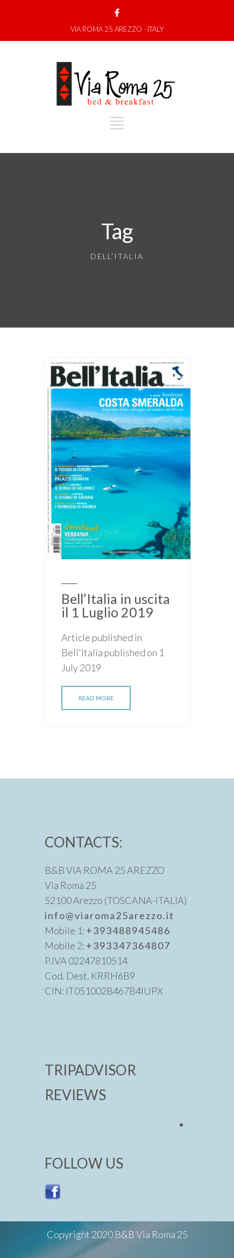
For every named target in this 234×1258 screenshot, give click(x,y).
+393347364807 (128, 945)
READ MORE (96, 697)
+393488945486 (128, 930)
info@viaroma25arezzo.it (109, 915)
